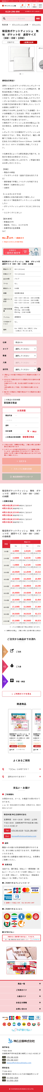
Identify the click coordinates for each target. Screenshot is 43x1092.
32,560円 (27, 606)
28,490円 (27, 599)
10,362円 (15, 572)
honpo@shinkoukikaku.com (24, 836)
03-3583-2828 (12, 1077)
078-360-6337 (12, 1060)
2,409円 (16, 551)
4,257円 (27, 558)
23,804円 (15, 599)
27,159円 (15, 606)
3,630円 (16, 558)
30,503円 (15, 613)
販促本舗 (5, 24)
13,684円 (15, 579)
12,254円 (27, 572)
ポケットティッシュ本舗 (20, 24)
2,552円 (27, 551)
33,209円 (15, 620)
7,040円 (16, 565)
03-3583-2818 (12, 1080)
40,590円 (27, 620)
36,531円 (27, 613)
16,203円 (27, 579)
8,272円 (27, 565)
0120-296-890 (13, 11)
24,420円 (27, 592)
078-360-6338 (17, 830)
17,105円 (15, 586)
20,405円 (27, 586)
